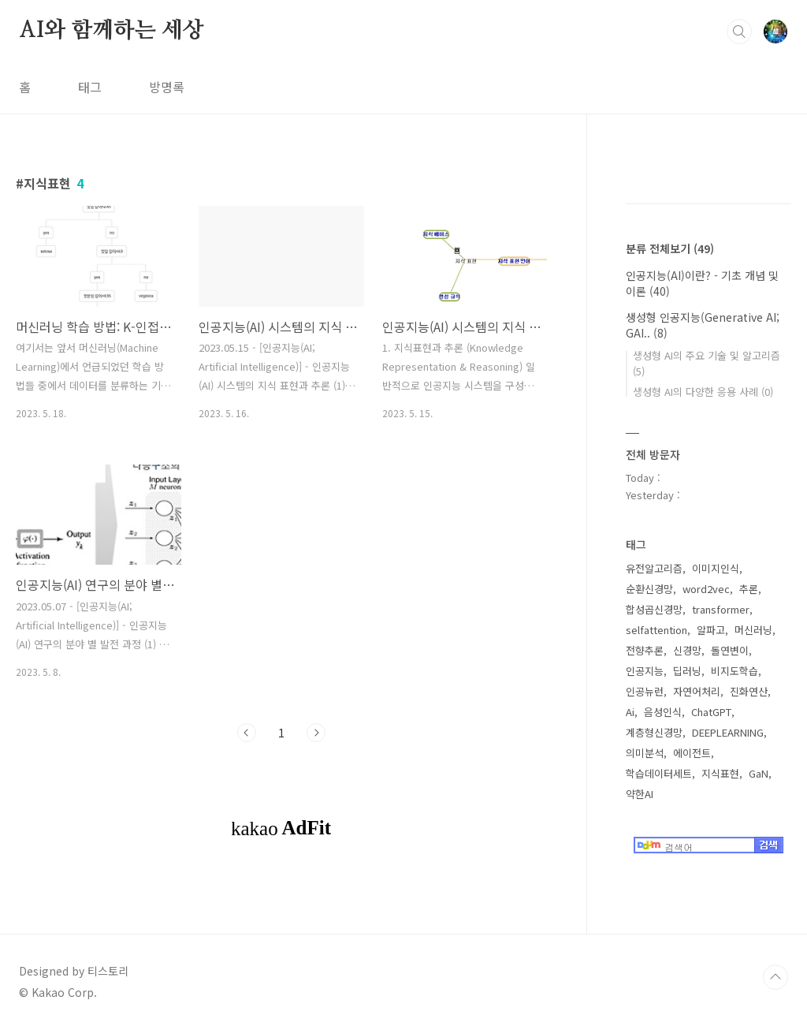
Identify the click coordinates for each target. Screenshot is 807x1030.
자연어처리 (696, 691)
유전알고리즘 (654, 568)
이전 (246, 732)
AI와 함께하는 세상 (111, 31)
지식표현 (720, 773)
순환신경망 (649, 588)
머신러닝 (753, 629)
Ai (630, 711)
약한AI (639, 793)
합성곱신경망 (654, 609)
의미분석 (645, 752)
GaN (758, 773)
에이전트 (692, 752)
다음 (316, 732)
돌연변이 (730, 650)
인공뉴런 (645, 691)
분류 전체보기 (670, 248)
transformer (720, 609)
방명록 (166, 86)
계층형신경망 (654, 732)
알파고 (711, 629)
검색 (739, 31)
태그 (90, 86)
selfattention (656, 629)
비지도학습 (734, 670)
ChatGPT (711, 711)
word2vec (706, 588)
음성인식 (663, 711)
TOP (775, 977)
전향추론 (645, 650)
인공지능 (645, 670)
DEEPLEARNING (728, 732)
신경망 (687, 650)
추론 (748, 588)
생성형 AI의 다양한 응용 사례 (703, 391)
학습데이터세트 (659, 773)
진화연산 (749, 691)
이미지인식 (715, 568)
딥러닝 (687, 670)
